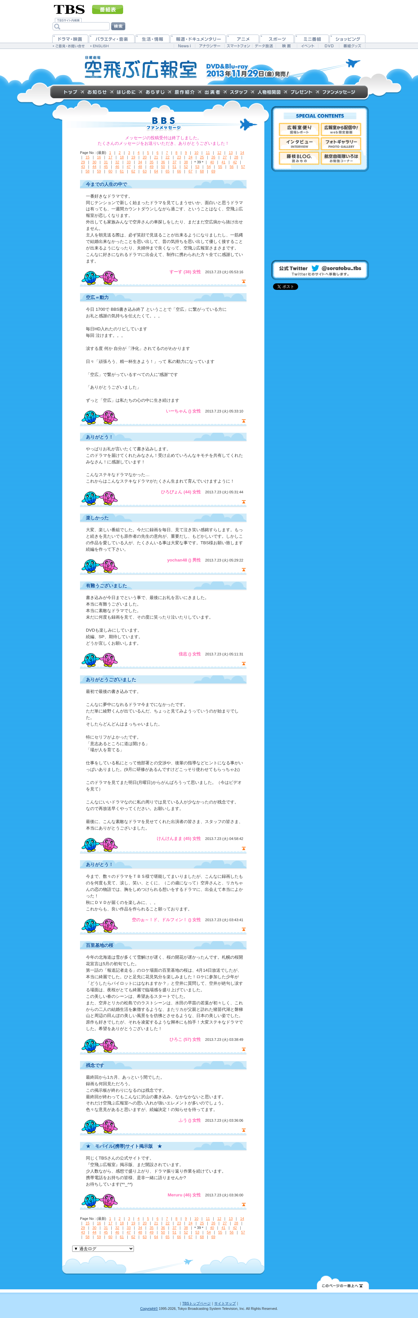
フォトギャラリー (341, 143)
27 (225, 157)
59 (99, 171)
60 (110, 171)
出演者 (212, 92)
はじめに (126, 92)
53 (197, 167)
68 (202, 171)
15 (87, 157)
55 (220, 167)
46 (117, 167)
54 (209, 167)
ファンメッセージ (339, 92)
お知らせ (97, 92)
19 (133, 157)
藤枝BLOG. (299, 158)
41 (223, 162)
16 (99, 157)
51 (174, 167)
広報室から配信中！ (341, 129)
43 (83, 167)
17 (110, 157)
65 (167, 171)
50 (163, 167)
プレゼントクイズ (301, 92)
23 (179, 157)
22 (167, 157)
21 (156, 157)
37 (174, 162)
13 (231, 153)
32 (117, 162)
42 (235, 162)
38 (186, 162)
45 (106, 167)
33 (129, 162)
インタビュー (299, 143)
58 (87, 171)
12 (219, 153)
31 (106, 162)
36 (163, 162)
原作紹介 (184, 92)
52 (186, 167)
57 (243, 167)
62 (133, 171)
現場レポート (299, 129)
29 (83, 162)
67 (190, 171)
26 (213, 157)
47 (129, 167)
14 (242, 153)
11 (208, 153)
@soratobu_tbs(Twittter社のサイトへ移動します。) (320, 270)
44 (94, 167)
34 (140, 162)
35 (151, 162)
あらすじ (155, 92)
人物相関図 (269, 92)
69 (213, 171)
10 (196, 153)
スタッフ (239, 92)
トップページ (70, 92)
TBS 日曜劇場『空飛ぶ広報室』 (141, 67)
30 (94, 162)
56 (231, 167)
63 (145, 171)
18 (122, 157)
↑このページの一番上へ (343, 1282)
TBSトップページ (196, 1303)
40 (212, 162)
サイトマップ (225, 1303)
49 (151, 167)
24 (190, 157)
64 (156, 171)
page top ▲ (244, 281)
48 (140, 167)
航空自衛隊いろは (341, 158)
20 (145, 157)
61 (122, 171)
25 (202, 157)
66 (179, 171)
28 (236, 157)
